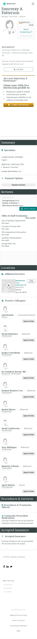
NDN (18, 631)
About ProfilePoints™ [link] (26, 30)
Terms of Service (18, 620)
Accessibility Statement (18, 626)
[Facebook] (4, 566)
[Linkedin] (7, 566)
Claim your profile (18, 105)
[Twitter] (11, 566)
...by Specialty (7, 588)
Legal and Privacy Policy (18, 615)
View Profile (31, 281)
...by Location (7, 592)
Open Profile (28, 321)
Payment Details (18, 185)
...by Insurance (7, 585)
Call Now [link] (18, 69)
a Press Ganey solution (14, 557)
